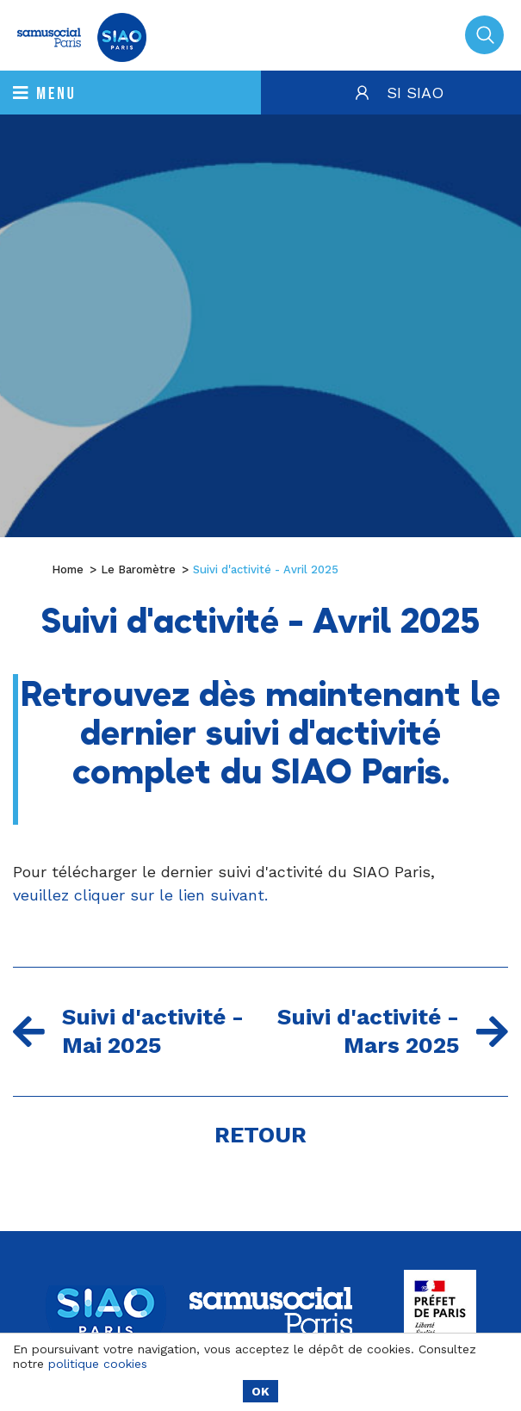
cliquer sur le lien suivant (171, 895)
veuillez (43, 895)
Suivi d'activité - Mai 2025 (128, 1031)
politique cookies (97, 1364)
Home (68, 569)
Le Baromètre (138, 569)
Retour (260, 1135)
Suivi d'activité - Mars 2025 (392, 1031)
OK (260, 1391)
